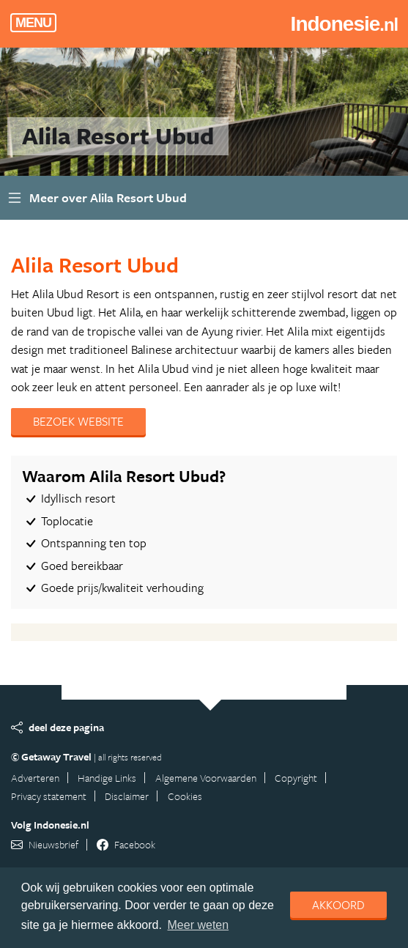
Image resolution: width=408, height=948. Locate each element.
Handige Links (107, 777)
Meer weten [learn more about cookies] (198, 925)
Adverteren (35, 777)
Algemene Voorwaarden (205, 777)
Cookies (185, 796)
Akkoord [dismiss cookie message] (338, 905)
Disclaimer (127, 796)
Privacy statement (48, 796)
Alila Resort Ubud (95, 264)
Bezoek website (78, 421)
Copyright (296, 777)
